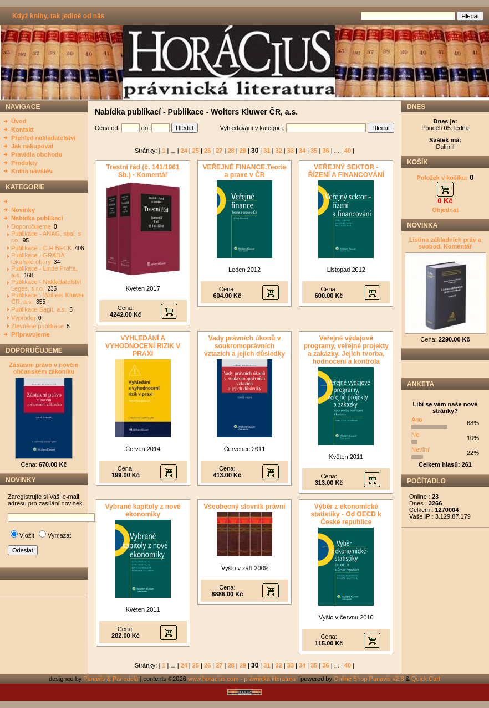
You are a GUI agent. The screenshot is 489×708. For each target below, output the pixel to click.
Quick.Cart (425, 678)
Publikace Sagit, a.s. (39, 309)
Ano (416, 419)
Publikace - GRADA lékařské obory (37, 258)
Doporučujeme (31, 226)
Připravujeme (30, 334)
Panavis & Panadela (111, 678)
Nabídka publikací (37, 218)
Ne (415, 434)
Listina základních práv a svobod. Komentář (445, 243)
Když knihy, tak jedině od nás (58, 16)
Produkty (24, 162)
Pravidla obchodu (36, 154)
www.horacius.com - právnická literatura (242, 678)
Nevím (420, 449)
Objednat (445, 209)
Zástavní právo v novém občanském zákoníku (43, 368)
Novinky (23, 209)
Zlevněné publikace (37, 326)
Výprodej (23, 317)
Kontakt (22, 129)
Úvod (19, 121)
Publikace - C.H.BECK (41, 248)
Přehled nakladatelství (43, 138)
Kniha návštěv (32, 171)
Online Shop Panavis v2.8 (369, 678)
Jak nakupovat (32, 146)
